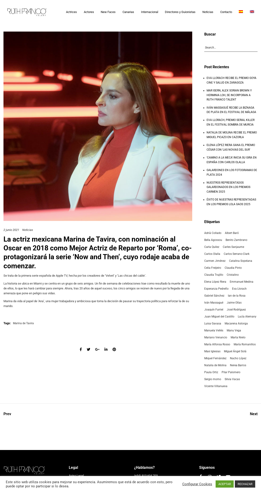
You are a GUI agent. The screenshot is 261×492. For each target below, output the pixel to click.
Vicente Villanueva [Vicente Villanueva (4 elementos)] (215, 386)
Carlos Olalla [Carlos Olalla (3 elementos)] (212, 254)
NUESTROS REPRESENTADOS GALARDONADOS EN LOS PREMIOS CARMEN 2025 (228, 187)
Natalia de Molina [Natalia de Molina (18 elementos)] (215, 365)
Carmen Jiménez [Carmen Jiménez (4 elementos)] (215, 260)
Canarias (128, 12)
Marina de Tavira (89, 239)
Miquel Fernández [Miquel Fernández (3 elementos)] (215, 358)
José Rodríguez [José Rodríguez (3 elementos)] (236, 309)
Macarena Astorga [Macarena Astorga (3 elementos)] (236, 323)
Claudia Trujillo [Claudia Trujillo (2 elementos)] (213, 274)
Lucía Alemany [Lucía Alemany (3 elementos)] (247, 316)
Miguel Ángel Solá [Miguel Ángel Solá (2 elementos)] (235, 351)
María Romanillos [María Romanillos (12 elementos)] (245, 344)
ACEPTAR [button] (224, 484)
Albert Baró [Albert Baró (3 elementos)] (232, 233)
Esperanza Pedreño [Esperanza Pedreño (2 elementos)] (216, 288)
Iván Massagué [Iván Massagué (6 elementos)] (213, 302)
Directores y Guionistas (180, 12)
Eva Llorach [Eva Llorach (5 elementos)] (239, 288)
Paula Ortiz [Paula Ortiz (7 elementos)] (211, 372)
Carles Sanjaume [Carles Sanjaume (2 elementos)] (233, 247)
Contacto (226, 12)
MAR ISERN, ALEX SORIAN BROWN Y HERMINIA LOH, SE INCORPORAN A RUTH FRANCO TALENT (229, 95)
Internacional (149, 12)
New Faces (108, 12)
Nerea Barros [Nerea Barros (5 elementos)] (238, 365)
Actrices (71, 12)
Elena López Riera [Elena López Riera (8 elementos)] (215, 281)
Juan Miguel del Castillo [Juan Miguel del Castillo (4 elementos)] (219, 316)
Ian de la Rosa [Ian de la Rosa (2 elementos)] (236, 295)
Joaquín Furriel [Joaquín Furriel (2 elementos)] (213, 309)
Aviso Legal (76, 475)
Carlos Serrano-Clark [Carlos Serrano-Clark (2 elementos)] (236, 254)
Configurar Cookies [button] (197, 484)
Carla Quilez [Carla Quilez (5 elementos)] (211, 247)
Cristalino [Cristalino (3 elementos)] (233, 274)
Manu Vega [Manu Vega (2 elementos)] (234, 330)
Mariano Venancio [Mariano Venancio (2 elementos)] (215, 337)
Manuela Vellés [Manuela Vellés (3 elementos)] (213, 330)
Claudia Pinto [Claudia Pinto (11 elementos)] (233, 267)
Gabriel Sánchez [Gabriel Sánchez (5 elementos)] (214, 295)
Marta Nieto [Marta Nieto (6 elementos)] (238, 337)
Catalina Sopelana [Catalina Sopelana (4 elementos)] (240, 260)
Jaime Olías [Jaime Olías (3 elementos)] (234, 302)
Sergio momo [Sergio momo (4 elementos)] (212, 379)
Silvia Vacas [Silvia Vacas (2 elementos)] (232, 379)
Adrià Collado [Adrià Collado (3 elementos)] (212, 233)
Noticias (207, 12)
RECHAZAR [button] (245, 484)
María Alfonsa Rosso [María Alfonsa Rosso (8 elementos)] (217, 344)
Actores (89, 12)
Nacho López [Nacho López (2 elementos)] (238, 358)
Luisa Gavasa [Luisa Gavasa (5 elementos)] (212, 323)
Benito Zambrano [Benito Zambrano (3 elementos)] (236, 240)
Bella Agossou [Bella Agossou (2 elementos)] (213, 240)
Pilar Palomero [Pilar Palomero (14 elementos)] (231, 372)
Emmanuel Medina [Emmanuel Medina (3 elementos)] (241, 281)
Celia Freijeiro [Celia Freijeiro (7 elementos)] (212, 267)
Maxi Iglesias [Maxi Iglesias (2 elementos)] (212, 351)
